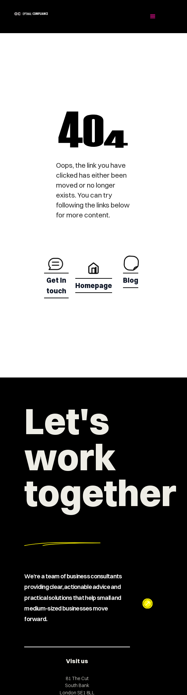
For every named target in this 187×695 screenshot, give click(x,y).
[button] (153, 17)
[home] (55, 14)
